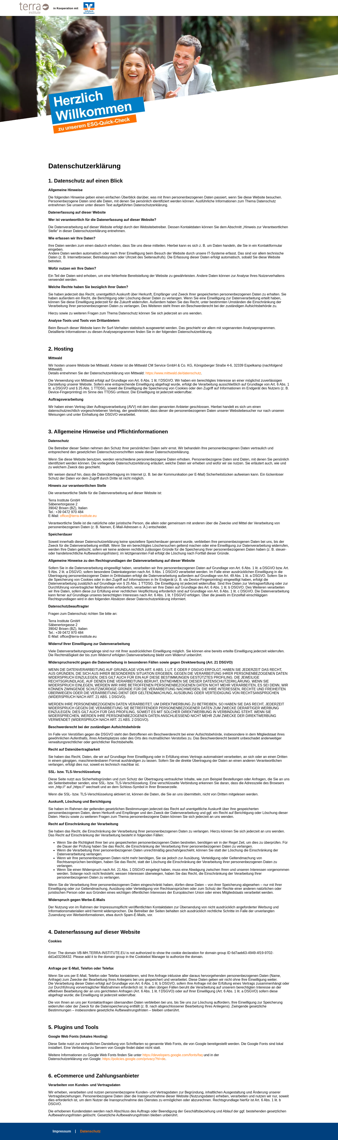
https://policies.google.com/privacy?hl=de (133, 1059)
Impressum (62, 1131)
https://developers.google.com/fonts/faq (172, 1055)
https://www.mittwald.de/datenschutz (173, 373)
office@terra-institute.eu (78, 516)
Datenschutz (90, 1131)
